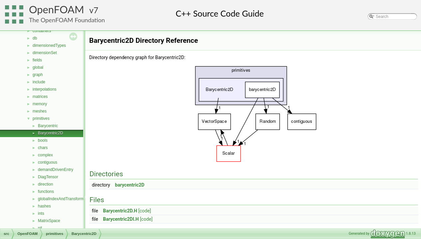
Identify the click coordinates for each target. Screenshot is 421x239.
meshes (40, 111)
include (39, 82)
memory (40, 104)
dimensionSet (45, 52)
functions (46, 191)
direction (45, 184)
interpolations (44, 89)
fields (37, 60)
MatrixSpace (49, 220)
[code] (144, 210)
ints (41, 213)
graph (38, 74)
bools (43, 140)
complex (45, 155)
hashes (44, 206)
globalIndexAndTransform (61, 199)
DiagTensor (48, 177)
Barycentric (48, 125)
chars (43, 147)
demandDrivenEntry (55, 169)
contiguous (47, 162)
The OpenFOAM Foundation (67, 20)
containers (42, 31)
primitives (41, 118)
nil (40, 228)
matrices (40, 96)
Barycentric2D (50, 133)
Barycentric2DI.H (121, 219)
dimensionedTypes (49, 45)
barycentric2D (129, 185)
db (35, 38)
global (38, 67)
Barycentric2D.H (120, 210)
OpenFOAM (56, 9)
